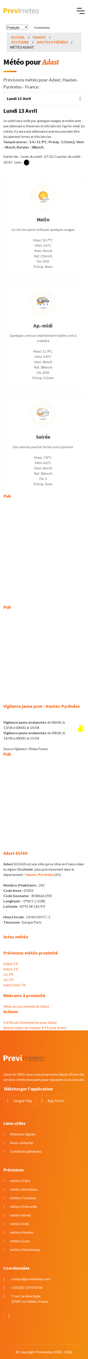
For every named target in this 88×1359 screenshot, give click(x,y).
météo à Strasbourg (25, 1249)
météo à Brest (20, 1215)
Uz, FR (8, 974)
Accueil (18, 37)
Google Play (22, 1100)
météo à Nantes (22, 1232)
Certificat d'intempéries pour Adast (30, 1022)
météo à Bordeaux (23, 1189)
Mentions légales (23, 1134)
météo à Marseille (23, 1206)
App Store (56, 1100)
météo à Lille (19, 1224)
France (39, 37)
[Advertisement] (44, 548)
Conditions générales (26, 1151)
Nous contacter (21, 1143)
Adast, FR (10, 964)
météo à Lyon (20, 1241)
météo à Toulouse (23, 1198)
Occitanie (20, 42)
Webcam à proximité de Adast (26, 1006)
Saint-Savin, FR (14, 985)
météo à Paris (20, 1180)
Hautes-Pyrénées (52, 42)
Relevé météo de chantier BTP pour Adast (34, 1028)
